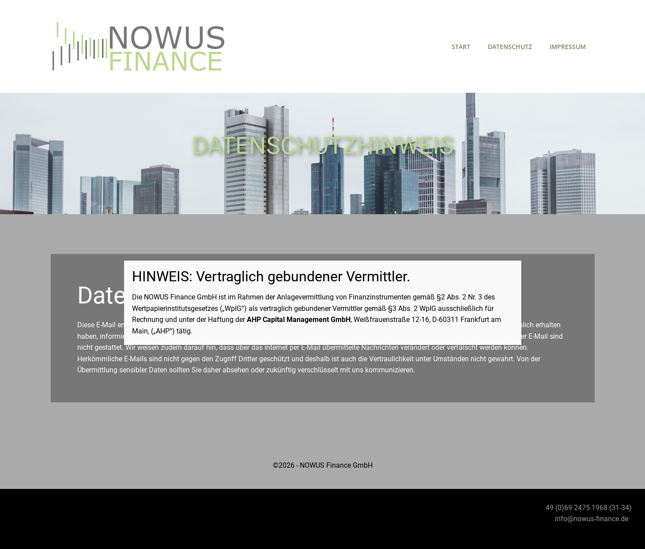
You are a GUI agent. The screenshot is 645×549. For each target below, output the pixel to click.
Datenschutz (510, 46)
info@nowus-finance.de (591, 519)
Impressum (568, 46)
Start (461, 46)
